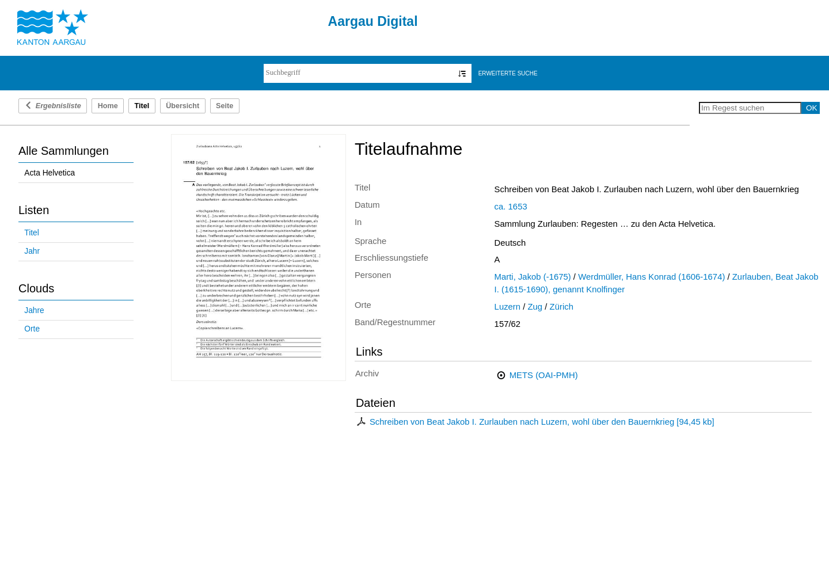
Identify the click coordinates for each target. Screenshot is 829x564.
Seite (224, 106)
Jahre (34, 310)
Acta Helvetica (49, 173)
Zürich (561, 306)
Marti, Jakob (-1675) (533, 276)
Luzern (507, 306)
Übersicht (182, 106)
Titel (31, 232)
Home (108, 106)
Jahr (32, 251)
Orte (32, 329)
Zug (535, 306)
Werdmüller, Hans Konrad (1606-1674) (651, 276)
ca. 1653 (511, 206)
